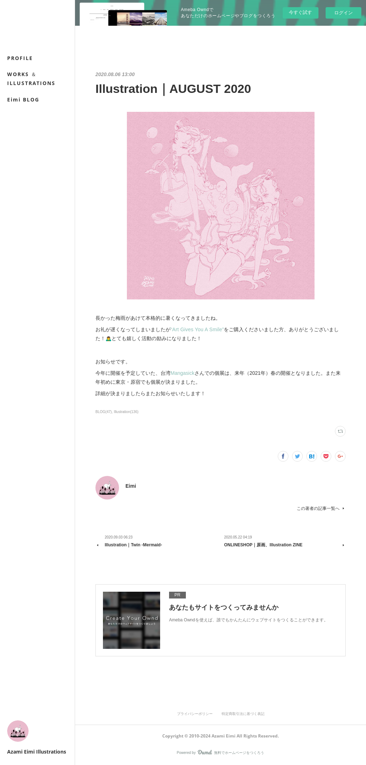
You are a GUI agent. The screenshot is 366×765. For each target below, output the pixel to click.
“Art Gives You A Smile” (197, 329)
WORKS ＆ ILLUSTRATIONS (31, 78)
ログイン (343, 12)
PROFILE (20, 58)
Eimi (130, 486)
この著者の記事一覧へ (321, 508)
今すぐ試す (300, 12)
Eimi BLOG (23, 99)
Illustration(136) (126, 412)
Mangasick (182, 373)
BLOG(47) (103, 412)
